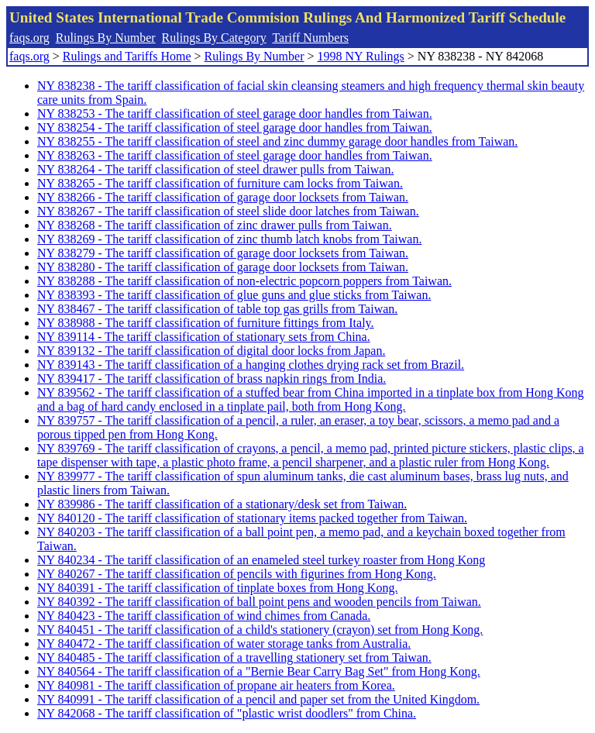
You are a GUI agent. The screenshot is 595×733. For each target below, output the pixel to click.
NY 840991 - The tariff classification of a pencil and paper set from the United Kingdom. (258, 699)
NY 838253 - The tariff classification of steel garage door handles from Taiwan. (234, 113)
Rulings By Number (106, 37)
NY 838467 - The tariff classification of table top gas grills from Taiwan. (217, 308)
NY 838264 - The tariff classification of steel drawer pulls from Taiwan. (215, 169)
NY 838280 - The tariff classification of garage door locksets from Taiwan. (222, 267)
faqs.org (29, 37)
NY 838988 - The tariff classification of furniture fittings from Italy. (205, 322)
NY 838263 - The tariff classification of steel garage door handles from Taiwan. (234, 155)
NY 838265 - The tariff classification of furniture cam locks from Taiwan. (220, 183)
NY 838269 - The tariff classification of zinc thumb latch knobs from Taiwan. (229, 239)
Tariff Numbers (310, 37)
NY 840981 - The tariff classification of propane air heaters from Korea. (216, 685)
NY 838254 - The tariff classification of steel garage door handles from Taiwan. (234, 127)
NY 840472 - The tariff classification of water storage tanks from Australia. (224, 643)
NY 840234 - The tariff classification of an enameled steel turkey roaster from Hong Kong (261, 559)
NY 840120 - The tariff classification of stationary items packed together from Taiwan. (252, 518)
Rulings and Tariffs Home (127, 56)
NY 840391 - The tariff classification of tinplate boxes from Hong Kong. (217, 587)
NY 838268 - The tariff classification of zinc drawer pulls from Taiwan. (214, 225)
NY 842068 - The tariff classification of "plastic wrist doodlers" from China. (226, 713)
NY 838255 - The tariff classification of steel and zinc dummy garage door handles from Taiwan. (277, 141)
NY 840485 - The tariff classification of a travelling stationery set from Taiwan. (234, 657)
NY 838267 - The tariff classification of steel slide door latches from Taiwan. (228, 211)
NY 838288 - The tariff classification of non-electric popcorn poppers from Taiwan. (244, 280)
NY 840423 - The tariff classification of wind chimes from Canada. (203, 615)
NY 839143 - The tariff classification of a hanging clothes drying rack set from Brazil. (250, 364)
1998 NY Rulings (361, 56)
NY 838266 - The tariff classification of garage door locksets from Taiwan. (222, 197)
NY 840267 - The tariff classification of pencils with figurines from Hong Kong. (236, 573)
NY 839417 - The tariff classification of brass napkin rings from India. (211, 378)
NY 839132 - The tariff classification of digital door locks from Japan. (211, 350)
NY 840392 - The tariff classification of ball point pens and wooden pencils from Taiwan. (259, 601)
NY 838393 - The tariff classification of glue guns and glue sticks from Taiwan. (234, 294)
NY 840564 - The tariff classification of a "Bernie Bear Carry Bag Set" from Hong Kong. (258, 671)
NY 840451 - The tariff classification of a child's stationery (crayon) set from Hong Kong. (260, 629)
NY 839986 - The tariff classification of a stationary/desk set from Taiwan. (222, 504)
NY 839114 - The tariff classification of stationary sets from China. (203, 336)
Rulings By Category (214, 37)
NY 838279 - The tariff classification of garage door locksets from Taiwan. (222, 253)
